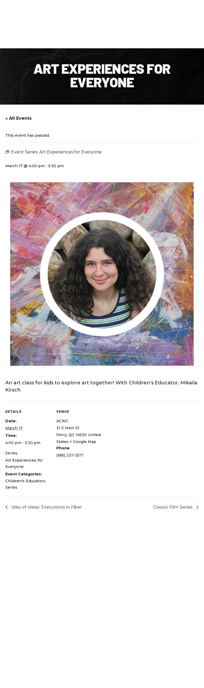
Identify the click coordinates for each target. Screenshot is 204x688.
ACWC (62, 421)
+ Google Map (83, 441)
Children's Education (25, 481)
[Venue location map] (135, 438)
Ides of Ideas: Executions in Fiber (46, 507)
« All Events (18, 118)
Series (11, 487)
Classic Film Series (173, 507)
